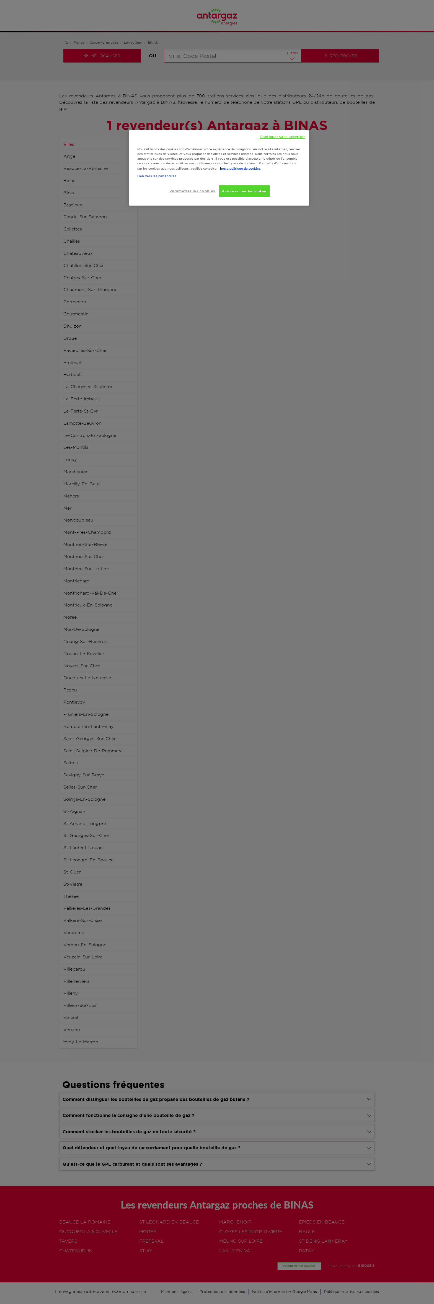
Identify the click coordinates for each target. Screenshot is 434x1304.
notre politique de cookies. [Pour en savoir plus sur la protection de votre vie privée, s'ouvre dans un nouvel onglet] (240, 168)
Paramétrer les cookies (192, 191)
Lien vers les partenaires (156, 176)
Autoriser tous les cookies (244, 191)
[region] (219, 168)
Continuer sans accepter (282, 137)
